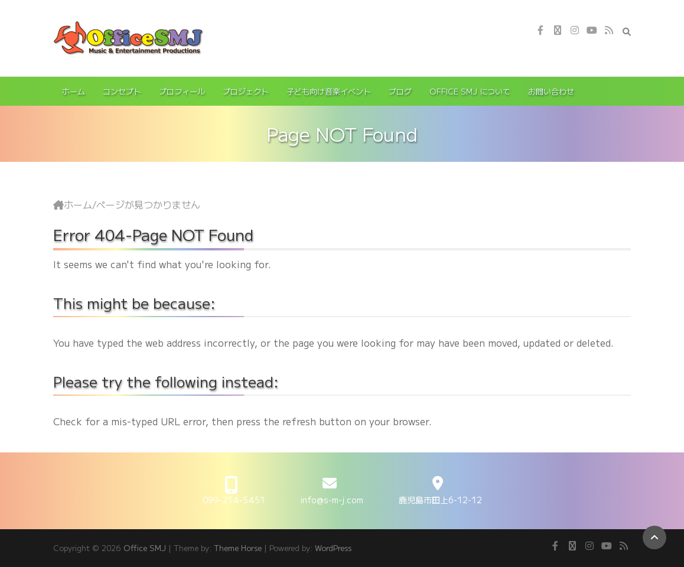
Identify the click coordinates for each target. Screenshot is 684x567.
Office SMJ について (469, 91)
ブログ (400, 91)
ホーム (73, 91)
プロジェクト (246, 91)
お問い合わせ (551, 91)
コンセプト (122, 91)
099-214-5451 (234, 500)
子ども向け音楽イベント (328, 91)
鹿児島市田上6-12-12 (440, 500)
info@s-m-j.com (332, 500)
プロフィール (182, 91)
